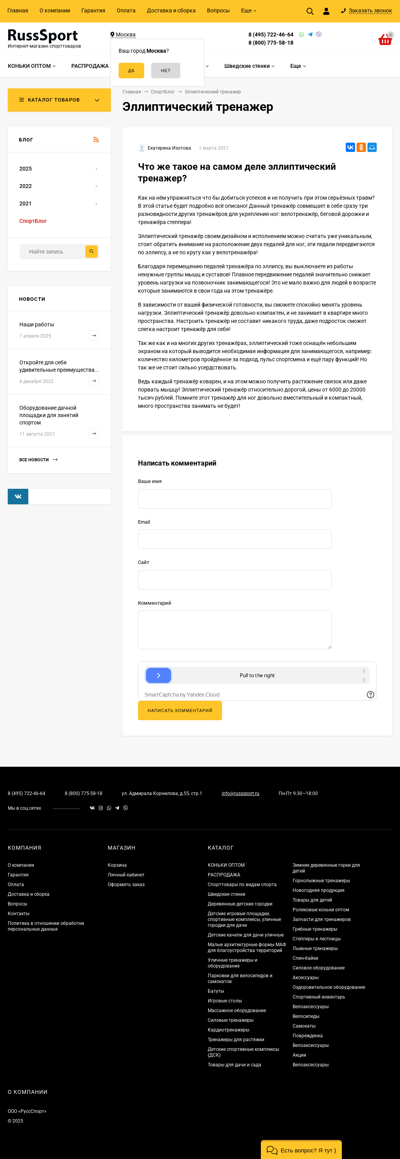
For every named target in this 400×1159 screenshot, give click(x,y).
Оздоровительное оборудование (329, 987)
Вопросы (218, 10)
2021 (25, 203)
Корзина (117, 865)
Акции (299, 1055)
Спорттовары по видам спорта (242, 884)
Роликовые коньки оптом (321, 909)
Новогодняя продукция (319, 890)
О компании (55, 10)
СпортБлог (33, 221)
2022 (25, 186)
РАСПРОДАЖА (224, 875)
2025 (25, 169)
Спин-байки (305, 958)
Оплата (126, 10)
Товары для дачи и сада (234, 1065)
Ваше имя (150, 481)
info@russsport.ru (240, 793)
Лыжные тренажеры (315, 948)
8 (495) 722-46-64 (270, 34)
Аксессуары (306, 977)
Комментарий (154, 603)
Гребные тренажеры (315, 929)
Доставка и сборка (171, 10)
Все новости (38, 460)
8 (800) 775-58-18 (270, 43)
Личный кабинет (126, 875)
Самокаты (304, 1026)
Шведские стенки (226, 894)
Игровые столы (225, 1001)
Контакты (18, 913)
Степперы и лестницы (317, 939)
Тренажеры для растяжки (236, 1039)
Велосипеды (306, 1016)
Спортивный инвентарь (319, 997)
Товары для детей (312, 900)
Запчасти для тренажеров (322, 919)
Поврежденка (308, 1035)
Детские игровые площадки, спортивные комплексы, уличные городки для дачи (244, 919)
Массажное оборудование (237, 1010)
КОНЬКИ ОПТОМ (226, 865)
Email (144, 522)
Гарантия (93, 10)
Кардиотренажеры (228, 1030)
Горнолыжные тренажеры (321, 880)
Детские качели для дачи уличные (246, 935)
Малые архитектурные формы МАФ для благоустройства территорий (247, 947)
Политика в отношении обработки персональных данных (46, 926)
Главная (17, 10)
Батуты (216, 991)
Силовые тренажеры (230, 1020)
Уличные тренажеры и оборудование (232, 963)
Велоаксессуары (311, 1006)
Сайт (143, 562)
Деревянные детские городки (240, 904)
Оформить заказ (126, 884)
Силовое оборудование (319, 968)
